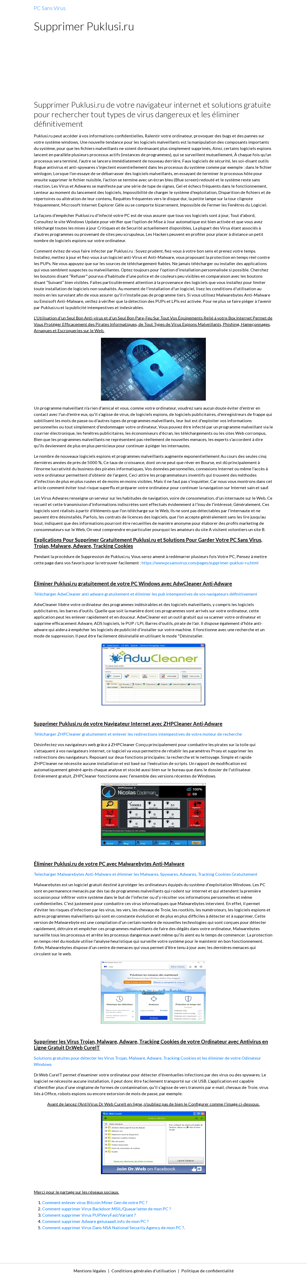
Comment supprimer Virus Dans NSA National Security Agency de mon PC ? (113, 1227)
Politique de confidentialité (207, 1270)
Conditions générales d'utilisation (143, 1270)
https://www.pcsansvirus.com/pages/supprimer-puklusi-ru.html (200, 562)
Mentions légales (89, 1270)
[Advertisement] (153, 68)
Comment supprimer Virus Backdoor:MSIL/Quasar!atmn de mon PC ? (106, 1208)
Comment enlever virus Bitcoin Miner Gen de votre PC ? (94, 1202)
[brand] (49, 8)
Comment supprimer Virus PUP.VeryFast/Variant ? (89, 1214)
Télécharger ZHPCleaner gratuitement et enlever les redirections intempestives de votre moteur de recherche (138, 733)
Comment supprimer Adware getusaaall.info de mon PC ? (95, 1221)
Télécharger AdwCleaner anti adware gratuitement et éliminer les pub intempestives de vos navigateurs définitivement (145, 593)
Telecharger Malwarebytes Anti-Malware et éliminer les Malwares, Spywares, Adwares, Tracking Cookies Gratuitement (145, 874)
